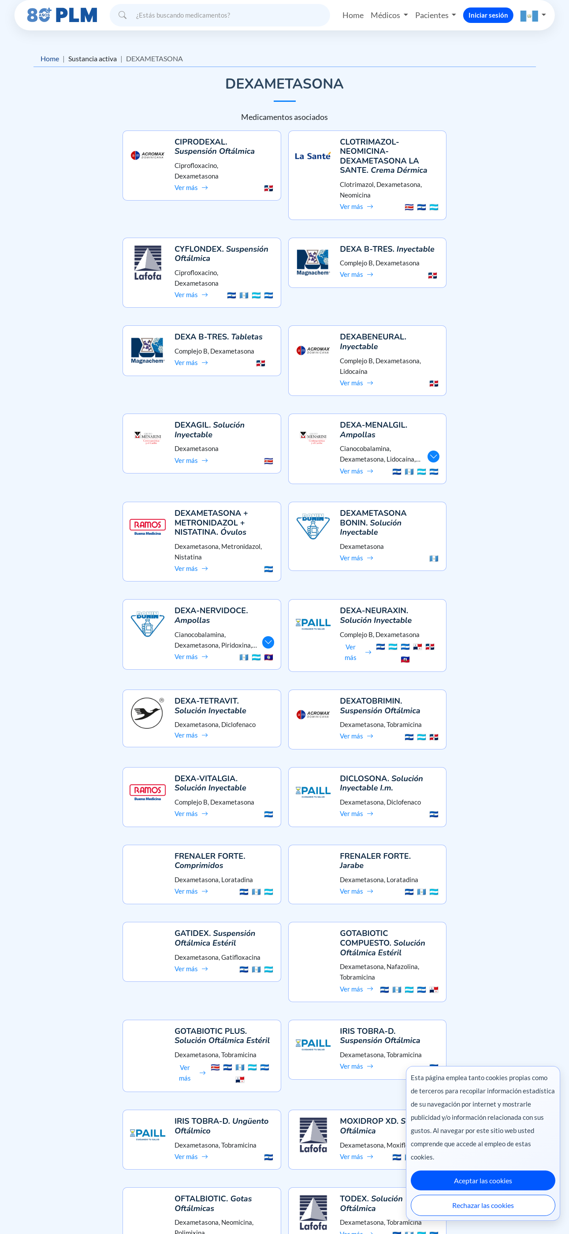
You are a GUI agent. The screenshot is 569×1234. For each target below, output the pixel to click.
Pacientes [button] (432, 15)
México (385, 1208)
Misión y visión (43, 1126)
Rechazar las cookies (483, 1205)
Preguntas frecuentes (284, 1126)
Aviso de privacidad (49, 1141)
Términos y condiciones (55, 1157)
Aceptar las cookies (483, 1180)
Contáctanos (284, 1141)
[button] (533, 15)
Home (353, 15)
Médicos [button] (386, 15)
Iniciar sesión (488, 15)
